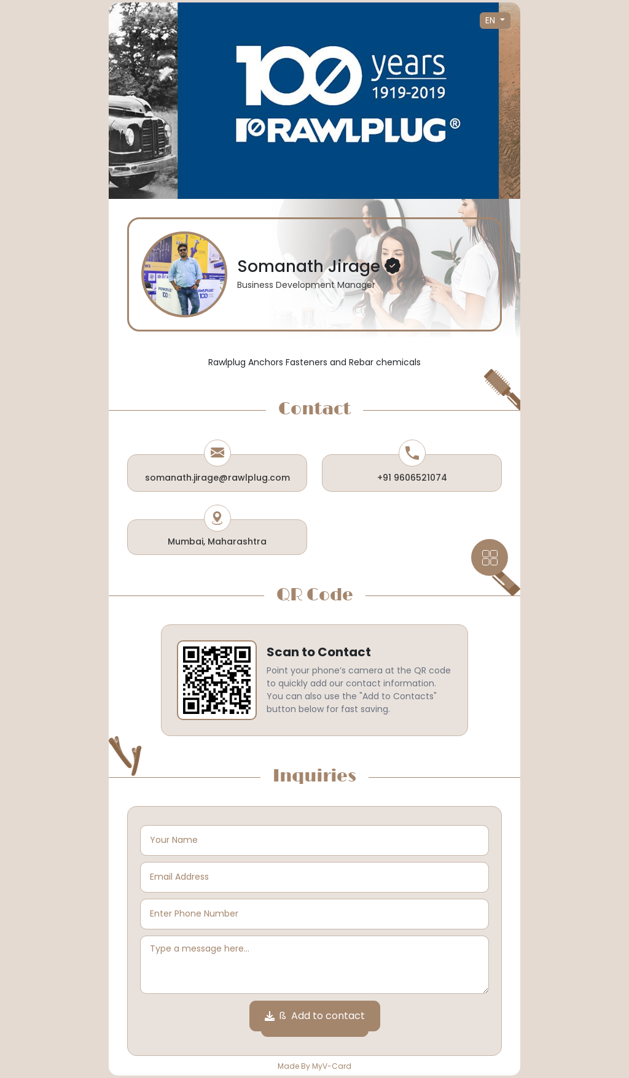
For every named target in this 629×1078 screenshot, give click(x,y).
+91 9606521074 (412, 477)
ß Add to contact (315, 1016)
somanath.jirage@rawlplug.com (217, 477)
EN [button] (491, 20)
